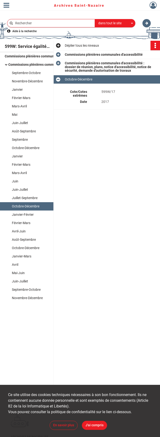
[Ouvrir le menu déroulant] (6, 6)
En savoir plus (63, 425)
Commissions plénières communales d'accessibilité (44, 56)
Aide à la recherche (24, 31)
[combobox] (115, 23)
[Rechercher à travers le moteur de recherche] (53, 23)
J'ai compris (94, 425)
